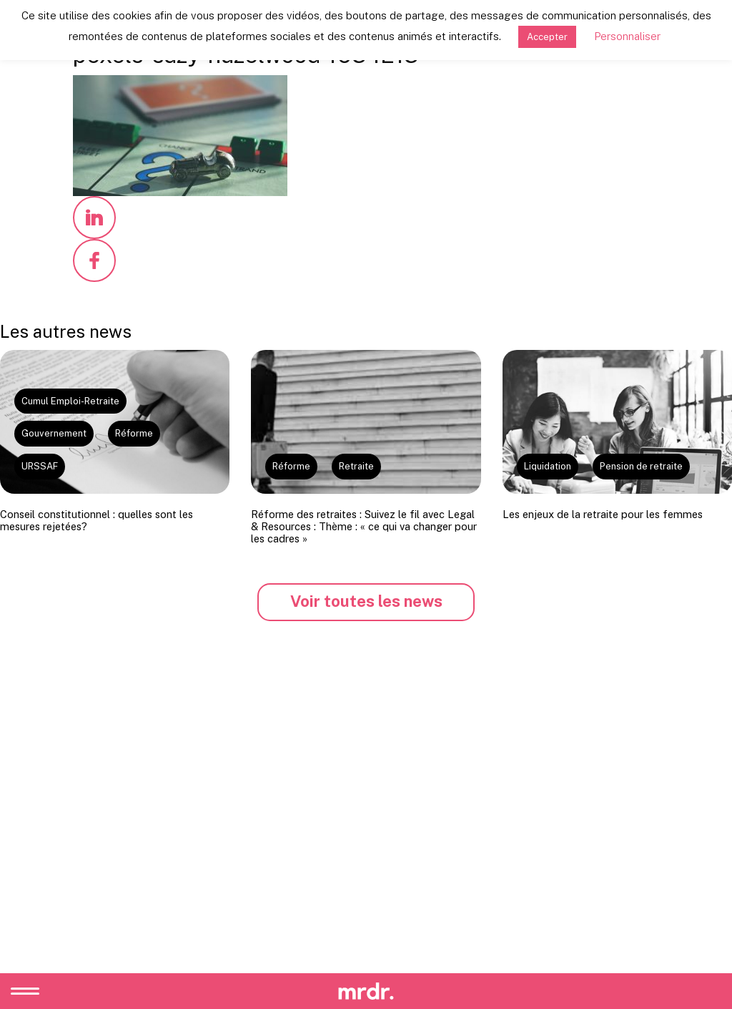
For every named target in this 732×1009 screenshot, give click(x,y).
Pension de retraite (641, 466)
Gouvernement (53, 433)
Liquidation (547, 466)
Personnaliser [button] (627, 36)
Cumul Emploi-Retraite (70, 401)
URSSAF (39, 466)
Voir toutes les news (366, 601)
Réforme (134, 433)
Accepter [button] (547, 36)
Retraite (356, 466)
